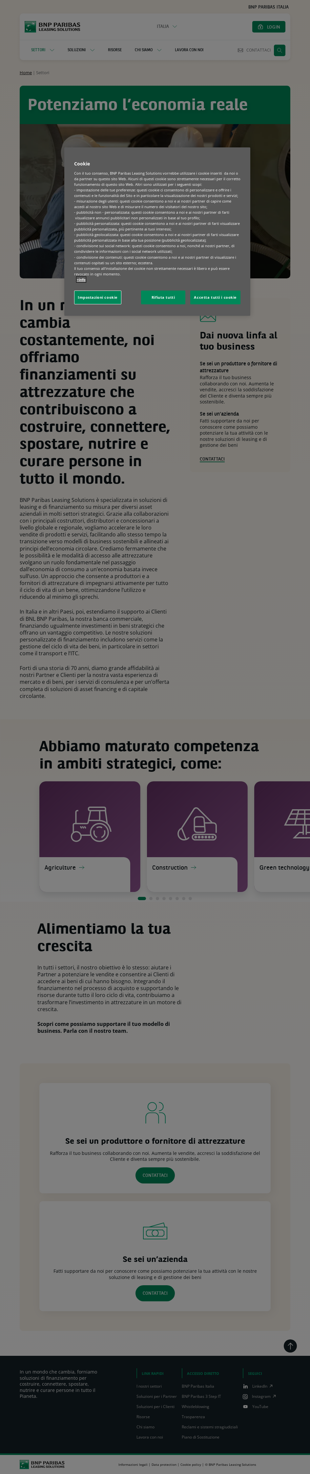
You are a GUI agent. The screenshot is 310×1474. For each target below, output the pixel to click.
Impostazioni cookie (98, 297)
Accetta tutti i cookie (215, 297)
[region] (157, 231)
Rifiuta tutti (163, 297)
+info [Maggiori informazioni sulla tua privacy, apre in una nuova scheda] (81, 279)
